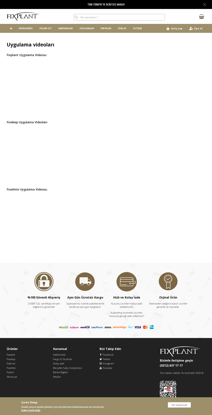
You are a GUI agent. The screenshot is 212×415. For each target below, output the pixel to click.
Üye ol (198, 28)
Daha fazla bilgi (30, 410)
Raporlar (106, 28)
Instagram (106, 363)
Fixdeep (11, 359)
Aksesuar (12, 376)
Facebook (106, 354)
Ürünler (12, 349)
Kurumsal (60, 349)
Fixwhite (11, 367)
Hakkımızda (59, 354)
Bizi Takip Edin (110, 349)
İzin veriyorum (179, 405)
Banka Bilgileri (60, 372)
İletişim (137, 28)
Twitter (104, 359)
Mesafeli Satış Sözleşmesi (67, 367)
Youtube (105, 367)
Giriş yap (177, 28)
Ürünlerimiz (26, 28)
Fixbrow (11, 363)
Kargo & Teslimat (62, 359)
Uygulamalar (87, 28)
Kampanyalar (65, 28)
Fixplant (11, 354)
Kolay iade (58, 363)
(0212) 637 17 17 (171, 365)
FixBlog (122, 28)
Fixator (10, 372)
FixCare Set (45, 28)
